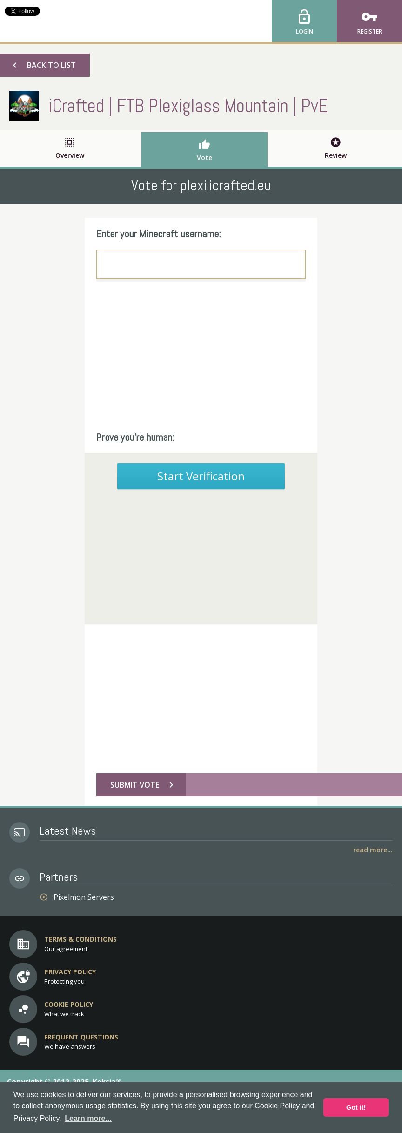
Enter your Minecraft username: (158, 233)
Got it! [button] (356, 1107)
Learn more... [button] (88, 1118)
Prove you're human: (135, 437)
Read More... (373, 849)
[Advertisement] (201, 356)
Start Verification (201, 476)
